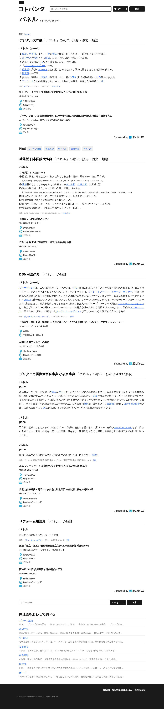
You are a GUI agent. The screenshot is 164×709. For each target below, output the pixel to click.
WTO (73, 77)
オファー (127, 292)
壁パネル (62, 149)
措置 (54, 392)
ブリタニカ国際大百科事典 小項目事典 (47, 374)
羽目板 (32, 54)
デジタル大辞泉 (30, 40)
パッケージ (115, 292)
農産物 (110, 404)
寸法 (54, 54)
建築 (24, 184)
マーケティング (27, 288)
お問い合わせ (140, 690)
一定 (47, 54)
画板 (47, 57)
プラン (27, 299)
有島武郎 (88, 149)
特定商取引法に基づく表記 (122, 690)
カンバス (26, 57)
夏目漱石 (75, 149)
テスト (75, 288)
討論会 (44, 77)
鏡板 (24, 54)
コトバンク (32, 9)
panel (27, 34)
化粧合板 (82, 184)
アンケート (28, 81)
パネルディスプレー (34, 65)
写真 (40, 61)
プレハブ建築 (35, 149)
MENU (21, 2)
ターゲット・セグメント (68, 311)
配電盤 (25, 73)
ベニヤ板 (70, 184)
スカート (43, 69)
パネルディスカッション (131, 303)
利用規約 (106, 690)
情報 (54, 86)
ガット (61, 392)
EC (44, 407)
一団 (100, 81)
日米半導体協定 (132, 404)
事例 (86, 404)
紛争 (98, 77)
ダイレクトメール (97, 292)
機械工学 (49, 149)
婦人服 (25, 69)
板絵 (94, 455)
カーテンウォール (123, 427)
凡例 (58, 86)
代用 (36, 57)
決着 (95, 396)
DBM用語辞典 (29, 274)
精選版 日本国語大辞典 (35, 159)
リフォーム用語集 (32, 521)
